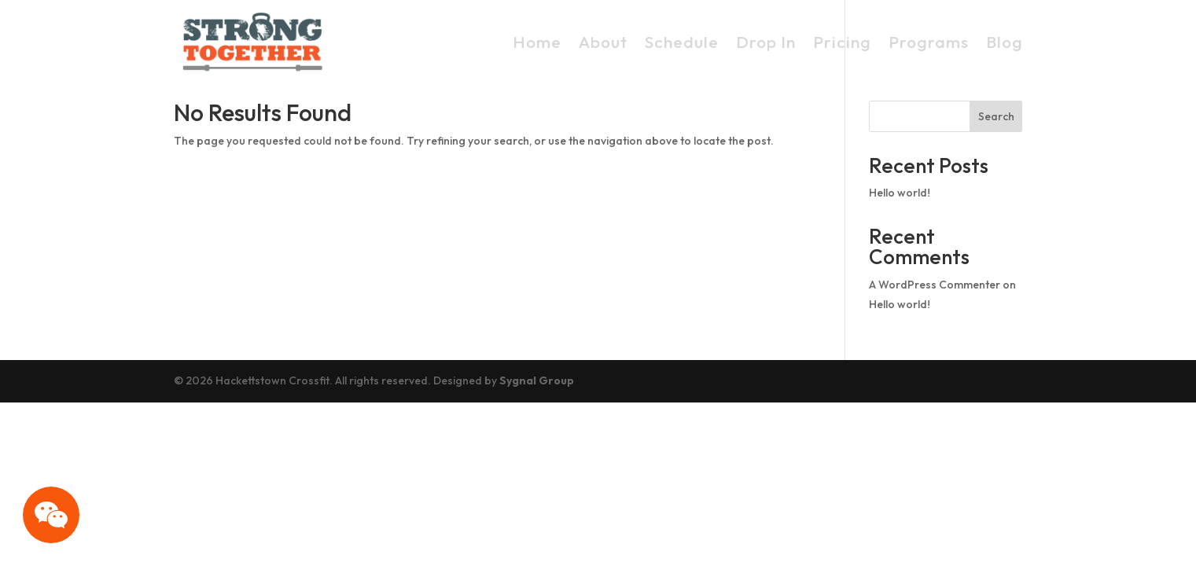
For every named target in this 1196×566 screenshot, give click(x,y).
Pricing (842, 41)
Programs (929, 41)
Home (537, 41)
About (603, 41)
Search (996, 116)
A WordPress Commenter (934, 284)
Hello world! (899, 193)
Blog (1004, 41)
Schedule (682, 41)
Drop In (766, 41)
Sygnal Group (536, 380)
